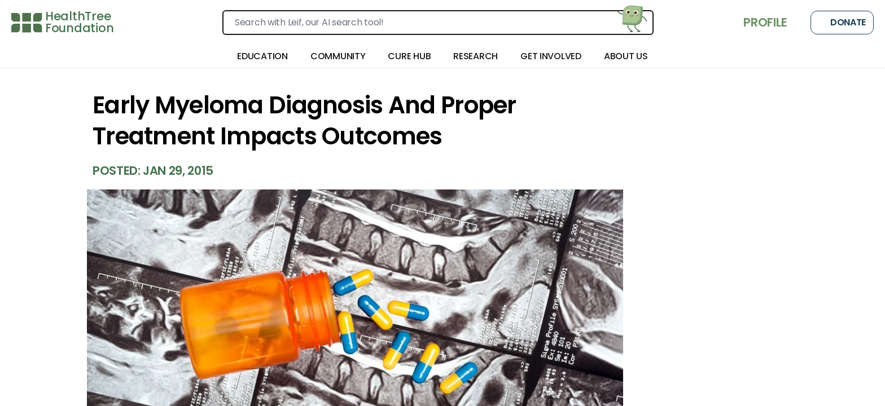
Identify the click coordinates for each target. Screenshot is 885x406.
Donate (842, 22)
